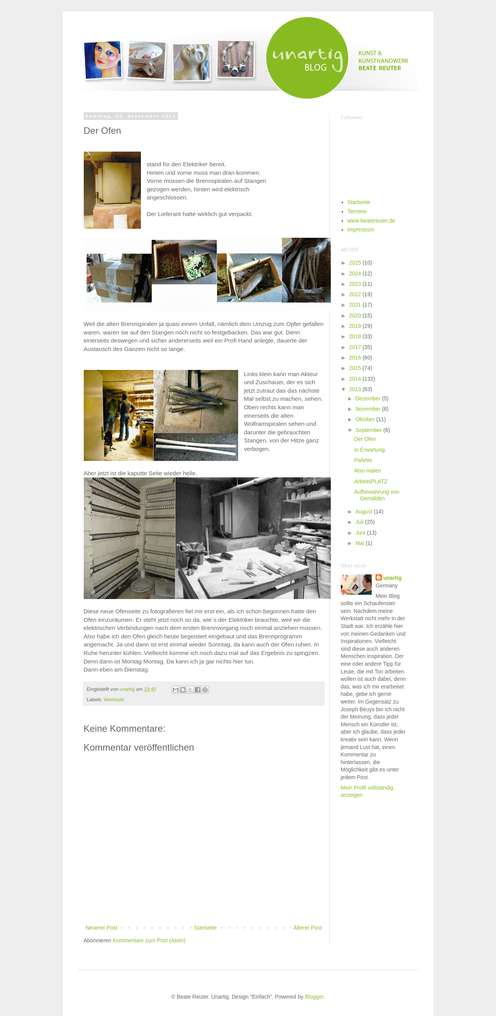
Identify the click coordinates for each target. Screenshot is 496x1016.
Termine (357, 211)
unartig (392, 578)
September (369, 430)
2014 (355, 379)
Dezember (368, 398)
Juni (361, 533)
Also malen (367, 470)
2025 (355, 263)
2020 (355, 315)
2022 (355, 294)
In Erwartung (369, 450)
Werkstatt (114, 699)
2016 (355, 357)
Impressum (360, 229)
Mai (360, 543)
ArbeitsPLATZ (370, 481)
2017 (355, 347)
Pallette (363, 460)
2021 (355, 305)
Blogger (314, 997)
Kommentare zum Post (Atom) (149, 940)
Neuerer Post (101, 928)
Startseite (205, 928)
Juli (360, 522)
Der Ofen (365, 439)
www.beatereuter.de (371, 221)
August (364, 511)
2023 (355, 284)
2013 (355, 389)
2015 (355, 368)
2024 (355, 273)
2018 (355, 336)
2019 (355, 326)
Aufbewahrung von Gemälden (376, 495)
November (368, 409)
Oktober (365, 419)
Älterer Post (307, 928)
